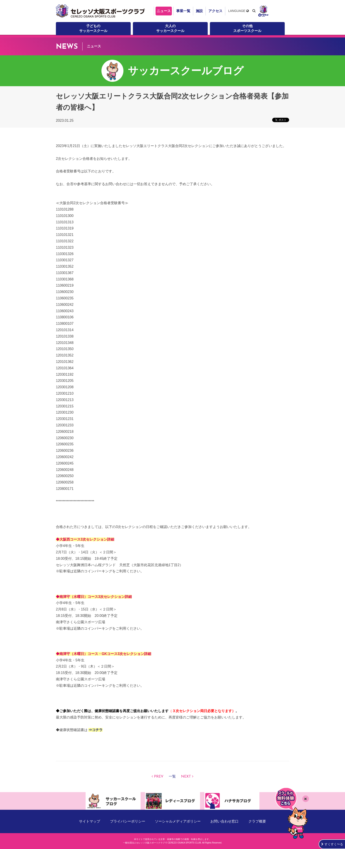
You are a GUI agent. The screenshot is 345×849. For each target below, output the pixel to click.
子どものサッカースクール (93, 28)
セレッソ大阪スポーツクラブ (101, 11)
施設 (199, 11)
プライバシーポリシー (127, 821)
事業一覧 (183, 11)
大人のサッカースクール (170, 28)
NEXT (186, 776)
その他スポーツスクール (247, 28)
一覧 (172, 776)
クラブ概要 (257, 821)
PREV (158, 776)
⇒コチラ (95, 730)
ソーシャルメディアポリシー (178, 821)
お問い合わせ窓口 (224, 821)
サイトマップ (89, 821)
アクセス (215, 11)
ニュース (164, 11)
